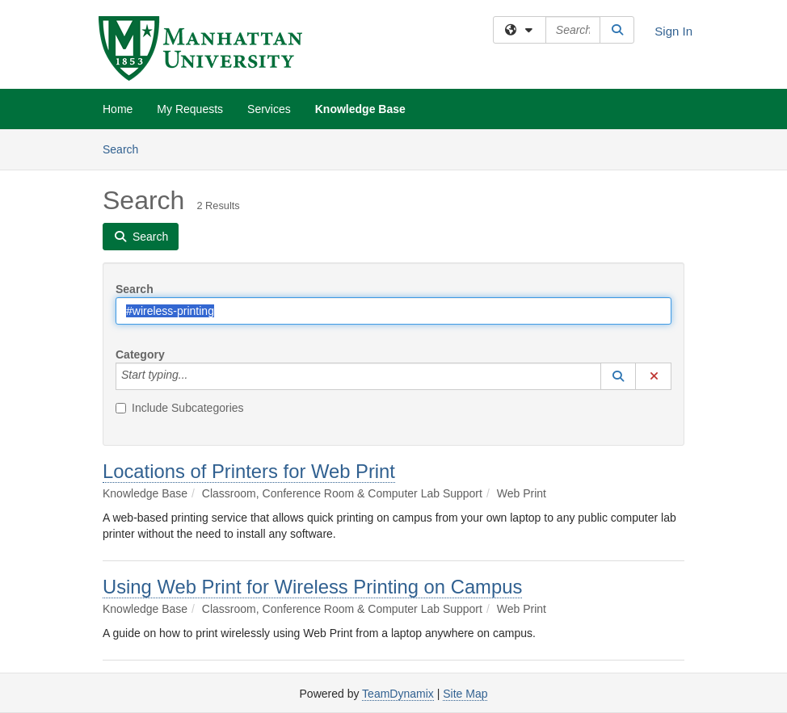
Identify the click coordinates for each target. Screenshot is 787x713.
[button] (618, 376)
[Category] (196, 376)
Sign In (673, 31)
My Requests (190, 109)
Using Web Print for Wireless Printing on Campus (312, 587)
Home (118, 109)
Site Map (465, 693)
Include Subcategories (180, 407)
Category (140, 354)
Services (269, 109)
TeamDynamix (398, 693)
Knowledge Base (360, 109)
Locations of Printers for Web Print (249, 471)
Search (126, 148)
